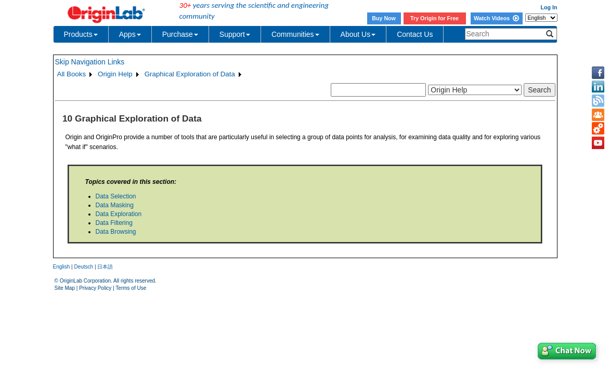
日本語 (105, 267)
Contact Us (415, 34)
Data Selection (116, 196)
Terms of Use (130, 288)
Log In (549, 7)
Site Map (65, 288)
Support (234, 34)
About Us (358, 34)
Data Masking (115, 205)
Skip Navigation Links (90, 62)
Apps (130, 34)
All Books (71, 74)
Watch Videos (496, 18)
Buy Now (384, 18)
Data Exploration (119, 214)
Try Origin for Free (434, 18)
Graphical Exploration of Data (190, 74)
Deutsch (83, 267)
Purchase (180, 34)
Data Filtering (114, 222)
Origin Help (115, 74)
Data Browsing (116, 231)
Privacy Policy (95, 288)
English (61, 267)
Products (81, 34)
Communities (295, 34)
